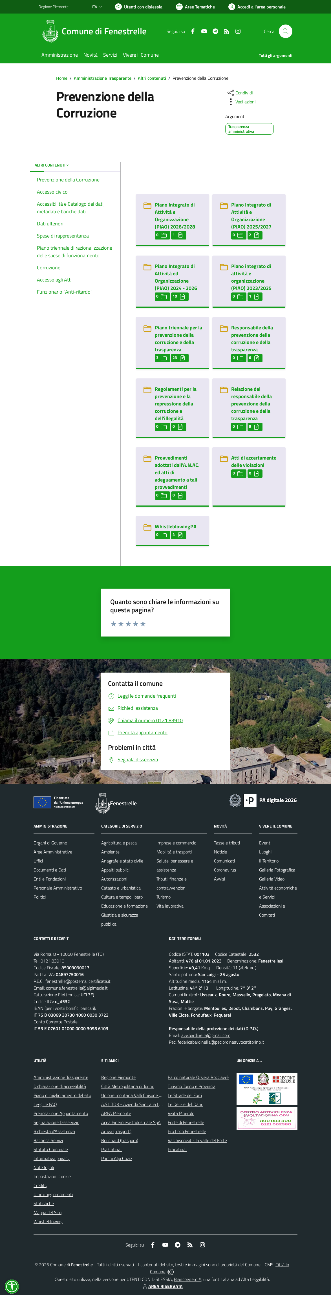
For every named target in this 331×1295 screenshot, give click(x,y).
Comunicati (224, 860)
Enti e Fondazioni (50, 878)
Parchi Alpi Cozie (116, 1158)
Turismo (163, 896)
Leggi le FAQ (45, 1104)
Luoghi (265, 851)
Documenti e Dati (50, 869)
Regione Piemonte (118, 1077)
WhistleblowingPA (176, 526)
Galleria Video (271, 878)
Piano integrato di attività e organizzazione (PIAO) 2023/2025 (251, 277)
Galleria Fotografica (277, 869)
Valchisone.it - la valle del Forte (197, 1140)
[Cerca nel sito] (285, 31)
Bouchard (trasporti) (119, 1140)
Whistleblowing (48, 1221)
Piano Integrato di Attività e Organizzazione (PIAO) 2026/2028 (175, 215)
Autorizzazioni (114, 878)
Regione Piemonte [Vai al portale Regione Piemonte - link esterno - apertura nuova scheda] (54, 7)
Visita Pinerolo (181, 1113)
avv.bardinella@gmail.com (205, 1035)
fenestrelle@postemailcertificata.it (78, 981)
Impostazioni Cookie (52, 1176)
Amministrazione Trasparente (102, 78)
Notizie (220, 851)
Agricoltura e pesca (119, 842)
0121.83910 (52, 960)
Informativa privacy (52, 1158)
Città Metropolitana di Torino (127, 1086)
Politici (40, 896)
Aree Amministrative (53, 851)
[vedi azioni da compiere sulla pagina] (241, 101)
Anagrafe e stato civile (122, 860)
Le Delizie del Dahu (185, 1104)
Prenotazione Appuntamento (61, 1113)
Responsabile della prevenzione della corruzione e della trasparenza (252, 338)
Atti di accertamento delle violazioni (254, 461)
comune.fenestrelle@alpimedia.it (77, 987)
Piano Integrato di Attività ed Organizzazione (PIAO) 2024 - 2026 (176, 277)
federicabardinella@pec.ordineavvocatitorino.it (221, 1042)
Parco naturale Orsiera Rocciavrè (198, 1077)
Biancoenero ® (187, 1279)
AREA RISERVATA (162, 1286)
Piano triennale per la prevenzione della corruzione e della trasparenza (178, 338)
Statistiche (44, 1203)
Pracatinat (177, 1149)
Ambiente (110, 851)
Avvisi (219, 878)
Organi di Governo (50, 842)
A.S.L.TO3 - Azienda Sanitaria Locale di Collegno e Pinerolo (156, 1104)
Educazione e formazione (124, 905)
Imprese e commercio (176, 842)
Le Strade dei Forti (185, 1095)
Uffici (38, 860)
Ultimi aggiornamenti (53, 1194)
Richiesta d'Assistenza (54, 1131)
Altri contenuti (152, 78)
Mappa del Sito (47, 1212)
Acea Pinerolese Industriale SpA (131, 1122)
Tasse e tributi (227, 842)
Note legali (44, 1167)
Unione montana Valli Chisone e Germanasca (143, 1095)
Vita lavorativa (170, 905)
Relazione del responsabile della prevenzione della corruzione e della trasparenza (251, 403)
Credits (40, 1185)
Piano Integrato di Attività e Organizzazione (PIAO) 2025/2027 (251, 215)
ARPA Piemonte (116, 1113)
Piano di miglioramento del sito (62, 1095)
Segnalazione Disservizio (56, 1122)
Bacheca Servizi (48, 1140)
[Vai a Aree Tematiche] (195, 7)
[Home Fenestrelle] (96, 31)
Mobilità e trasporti (174, 851)
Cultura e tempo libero (122, 896)
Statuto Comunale (51, 1149)
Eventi (265, 842)
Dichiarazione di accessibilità (60, 1086)
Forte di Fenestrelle (186, 1122)
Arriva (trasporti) (116, 1131)
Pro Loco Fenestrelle (187, 1131)
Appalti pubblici (115, 869)
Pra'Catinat (111, 1149)
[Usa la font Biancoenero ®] (138, 7)
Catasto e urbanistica (121, 887)
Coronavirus (225, 869)
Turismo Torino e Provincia (191, 1086)
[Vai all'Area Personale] (257, 7)
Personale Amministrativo (58, 887)
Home (61, 78)
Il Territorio (269, 860)
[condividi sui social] (239, 92)
